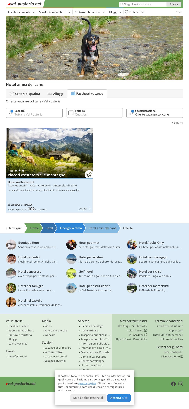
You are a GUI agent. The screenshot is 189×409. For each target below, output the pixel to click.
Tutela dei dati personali (168, 335)
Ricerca (174, 4)
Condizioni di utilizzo (170, 326)
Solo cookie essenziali (88, 398)
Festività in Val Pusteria (95, 352)
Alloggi (115, 12)
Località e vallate (21, 12)
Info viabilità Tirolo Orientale (96, 347)
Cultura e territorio (89, 12)
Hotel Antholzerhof (21, 182)
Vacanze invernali (55, 360)
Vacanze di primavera (58, 347)
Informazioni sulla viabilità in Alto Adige (96, 343)
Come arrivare (89, 330)
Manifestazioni (17, 356)
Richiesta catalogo (92, 326)
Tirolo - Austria (136, 330)
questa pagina (87, 383)
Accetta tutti (119, 398)
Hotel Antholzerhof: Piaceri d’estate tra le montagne (49, 170)
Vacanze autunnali (56, 356)
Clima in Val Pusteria (93, 356)
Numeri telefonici (91, 365)
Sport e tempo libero (55, 12)
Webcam (50, 335)
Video (48, 326)
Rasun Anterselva (40, 185)
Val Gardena (137, 335)
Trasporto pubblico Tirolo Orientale (96, 339)
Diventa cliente (172, 356)
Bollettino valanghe (93, 361)
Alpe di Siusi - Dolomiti (131, 339)
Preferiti (134, 12)
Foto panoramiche (56, 330)
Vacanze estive (54, 352)
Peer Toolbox (173, 352)
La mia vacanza (17, 343)
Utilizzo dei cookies (171, 339)
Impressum (176, 330)
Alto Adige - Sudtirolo (132, 326)
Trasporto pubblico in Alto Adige (96, 335)
